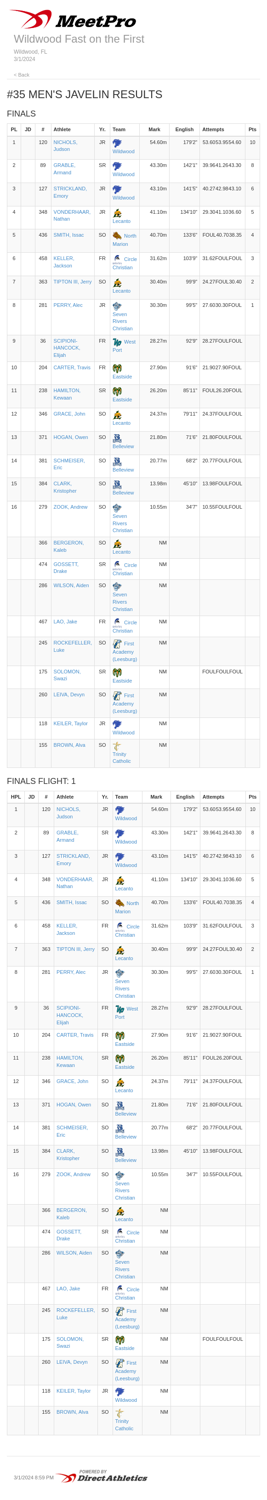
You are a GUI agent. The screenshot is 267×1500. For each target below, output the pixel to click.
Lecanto (122, 221)
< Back (21, 75)
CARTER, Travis (72, 367)
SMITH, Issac (69, 235)
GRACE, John (69, 414)
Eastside (122, 376)
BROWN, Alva (69, 745)
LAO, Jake (65, 621)
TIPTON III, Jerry (73, 281)
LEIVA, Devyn (69, 694)
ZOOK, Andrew (71, 507)
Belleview (123, 446)
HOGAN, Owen (71, 437)
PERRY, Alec (68, 305)
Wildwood (124, 151)
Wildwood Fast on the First (79, 39)
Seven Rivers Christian (122, 321)
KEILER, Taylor (71, 723)
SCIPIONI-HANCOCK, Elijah (67, 348)
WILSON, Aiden (71, 585)
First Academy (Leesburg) (125, 651)
